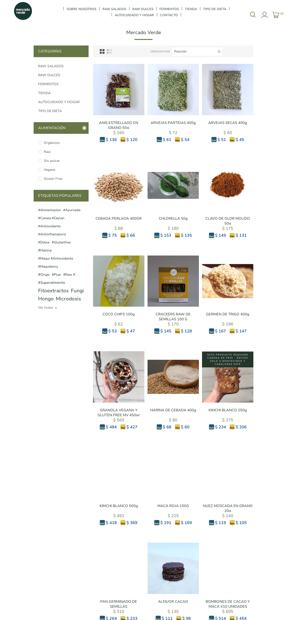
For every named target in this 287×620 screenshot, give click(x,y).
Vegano (49, 169)
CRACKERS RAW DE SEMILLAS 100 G (173, 317)
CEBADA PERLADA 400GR (119, 218)
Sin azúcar (52, 160)
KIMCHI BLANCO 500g (119, 505)
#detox (44, 242)
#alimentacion (49, 210)
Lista (109, 51)
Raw (47, 152)
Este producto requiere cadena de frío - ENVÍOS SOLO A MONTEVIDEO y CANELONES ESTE (227, 359)
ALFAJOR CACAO (173, 601)
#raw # (69, 274)
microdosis (68, 298)
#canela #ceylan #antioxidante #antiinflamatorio (52, 226)
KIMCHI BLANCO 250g (228, 410)
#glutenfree (61, 242)
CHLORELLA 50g (173, 218)
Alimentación (51, 128)
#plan (56, 274)
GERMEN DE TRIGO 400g (227, 314)
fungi (77, 290)
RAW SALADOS (51, 66)
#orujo (44, 274)
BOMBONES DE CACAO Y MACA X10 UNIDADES (228, 604)
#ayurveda (71, 210)
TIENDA (44, 93)
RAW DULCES (49, 75)
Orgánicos (52, 143)
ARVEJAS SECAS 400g (227, 122)
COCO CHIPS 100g (118, 314)
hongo (46, 298)
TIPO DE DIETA (50, 111)
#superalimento (51, 282)
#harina (45, 250)
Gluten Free (53, 178)
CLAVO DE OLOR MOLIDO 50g (227, 221)
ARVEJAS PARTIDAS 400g (173, 122)
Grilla (102, 51)
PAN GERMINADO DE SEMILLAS (118, 604)
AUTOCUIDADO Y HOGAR (59, 102)
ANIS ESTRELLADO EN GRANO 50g (118, 125)
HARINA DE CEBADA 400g (173, 410)
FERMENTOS (48, 84)
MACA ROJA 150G (173, 505)
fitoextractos (53, 290)
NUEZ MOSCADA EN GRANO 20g (228, 508)
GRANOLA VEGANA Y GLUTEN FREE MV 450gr (119, 413)
